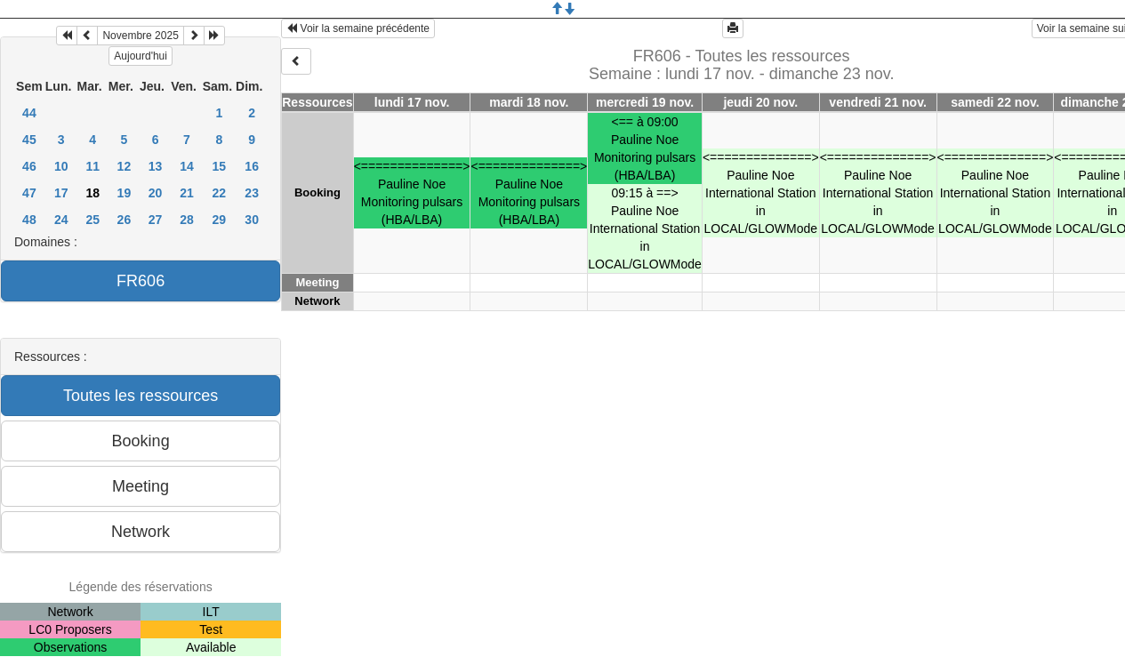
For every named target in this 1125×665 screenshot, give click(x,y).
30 (252, 219)
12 (124, 166)
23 (252, 193)
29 (220, 219)
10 (61, 166)
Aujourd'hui (140, 56)
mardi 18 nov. (528, 102)
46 (29, 166)
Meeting (317, 282)
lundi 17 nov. (412, 102)
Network (317, 301)
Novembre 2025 (140, 35)
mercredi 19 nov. (645, 102)
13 (156, 166)
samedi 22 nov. (995, 102)
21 (187, 193)
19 (124, 193)
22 (220, 193)
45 (29, 139)
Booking (317, 192)
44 (29, 113)
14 (187, 166)
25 (92, 219)
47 (29, 193)
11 (92, 166)
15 (220, 166)
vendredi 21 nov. (877, 102)
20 (156, 193)
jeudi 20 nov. (760, 102)
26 (124, 219)
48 (29, 219)
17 (61, 193)
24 (61, 219)
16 (252, 166)
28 (187, 219)
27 (156, 219)
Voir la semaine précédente (358, 28)
